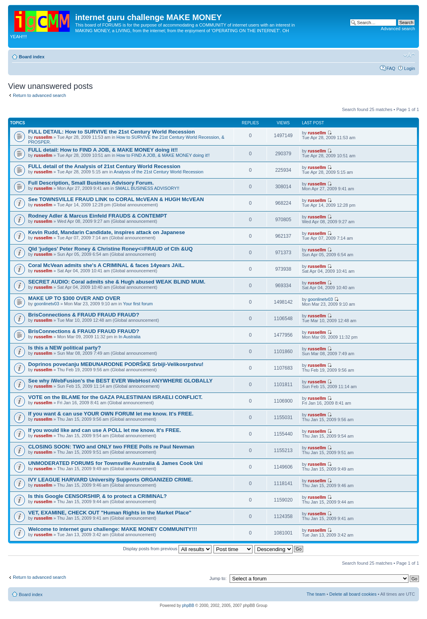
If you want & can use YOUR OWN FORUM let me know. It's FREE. (110, 414)
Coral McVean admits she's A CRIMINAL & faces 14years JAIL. (106, 265)
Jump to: (217, 578)
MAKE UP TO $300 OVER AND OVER (74, 298)
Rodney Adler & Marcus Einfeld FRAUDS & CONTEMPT (97, 216)
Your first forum (138, 303)
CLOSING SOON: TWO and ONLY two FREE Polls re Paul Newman (111, 447)
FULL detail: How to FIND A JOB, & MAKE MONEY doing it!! (103, 150)
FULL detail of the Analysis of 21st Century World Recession (104, 166)
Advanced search (398, 28)
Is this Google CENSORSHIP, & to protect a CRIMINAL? (97, 496)
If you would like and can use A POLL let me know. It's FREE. (104, 430)
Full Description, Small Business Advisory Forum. (91, 183)
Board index (32, 56)
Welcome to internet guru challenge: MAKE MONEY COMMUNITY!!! (112, 529)
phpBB (188, 605)
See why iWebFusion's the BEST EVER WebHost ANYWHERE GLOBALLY (120, 381)
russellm (43, 137)
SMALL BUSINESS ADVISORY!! (147, 188)
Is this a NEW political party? (64, 348)
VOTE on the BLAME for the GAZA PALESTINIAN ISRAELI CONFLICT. (115, 397)
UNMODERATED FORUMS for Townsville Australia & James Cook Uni (115, 463)
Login (409, 68)
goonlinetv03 (46, 303)
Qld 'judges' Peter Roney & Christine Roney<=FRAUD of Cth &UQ (110, 249)
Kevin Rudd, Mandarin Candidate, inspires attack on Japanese (106, 232)
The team (316, 594)
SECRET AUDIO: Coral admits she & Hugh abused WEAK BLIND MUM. (116, 282)
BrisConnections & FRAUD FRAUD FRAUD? (83, 315)
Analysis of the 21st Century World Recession (158, 171)
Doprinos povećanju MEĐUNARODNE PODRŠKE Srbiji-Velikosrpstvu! (115, 364)
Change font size (409, 55)
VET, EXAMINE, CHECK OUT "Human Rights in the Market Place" (109, 513)
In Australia (129, 336)
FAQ (390, 68)
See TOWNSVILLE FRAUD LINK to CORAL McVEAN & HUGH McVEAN (116, 199)
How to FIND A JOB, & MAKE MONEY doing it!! (163, 155)
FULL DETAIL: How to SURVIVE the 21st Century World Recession (111, 132)
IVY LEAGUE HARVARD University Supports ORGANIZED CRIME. (110, 480)
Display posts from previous (167, 548)
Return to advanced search (39, 95)
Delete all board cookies (352, 594)
